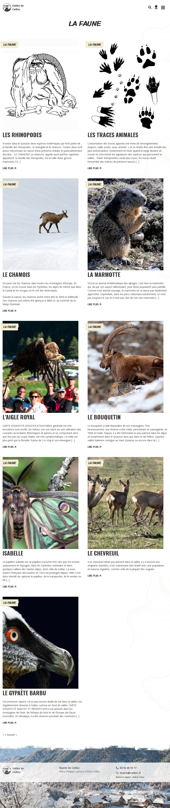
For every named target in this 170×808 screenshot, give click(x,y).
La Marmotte (104, 274)
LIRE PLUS (10, 168)
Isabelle (13, 553)
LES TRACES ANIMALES (113, 135)
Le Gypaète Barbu (24, 693)
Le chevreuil (103, 553)
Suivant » (12, 734)
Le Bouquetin (104, 417)
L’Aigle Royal (19, 417)
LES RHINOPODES (22, 135)
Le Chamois (16, 274)
